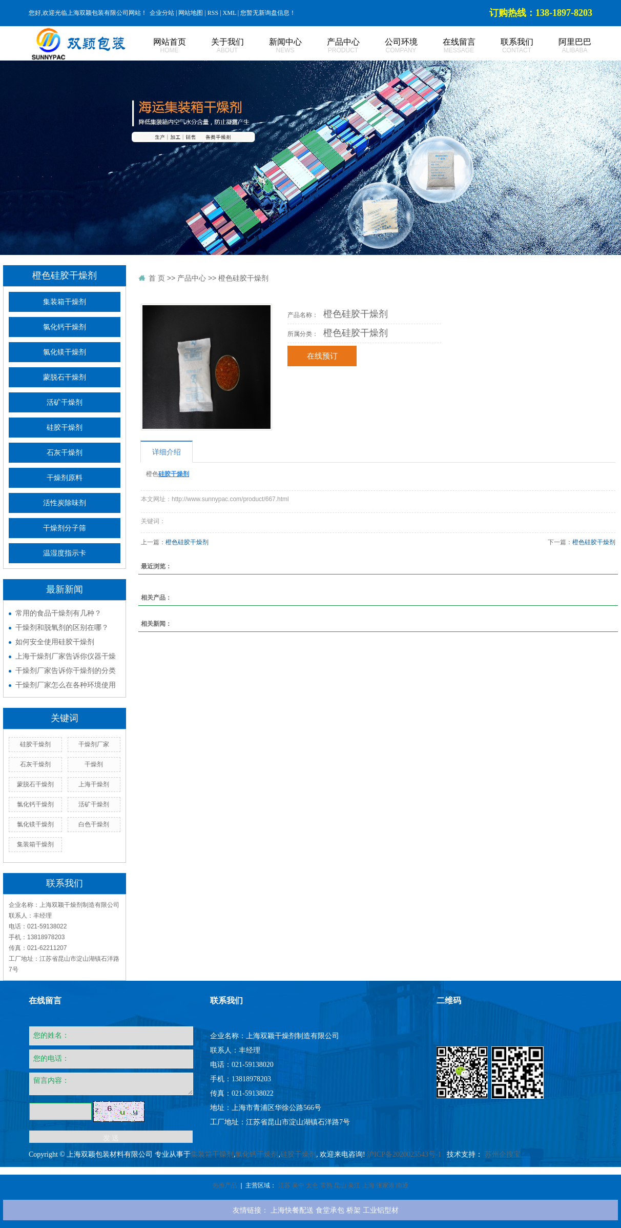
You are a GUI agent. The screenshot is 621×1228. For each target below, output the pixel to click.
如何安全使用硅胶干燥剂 (54, 642)
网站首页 (158, 45)
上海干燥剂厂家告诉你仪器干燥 (65, 656)
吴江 (354, 1185)
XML (229, 12)
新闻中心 (274, 45)
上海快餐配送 (292, 1210)
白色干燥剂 (93, 824)
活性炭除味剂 (64, 503)
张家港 (385, 1185)
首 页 (157, 278)
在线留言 (448, 45)
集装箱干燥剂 (64, 302)
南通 (402, 1185)
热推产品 (225, 1185)
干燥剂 (94, 764)
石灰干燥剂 (64, 453)
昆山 (340, 1185)
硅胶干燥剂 (64, 427)
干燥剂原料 (64, 478)
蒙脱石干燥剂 (64, 377)
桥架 (353, 1210)
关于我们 (216, 45)
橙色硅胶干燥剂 (243, 278)
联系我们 (505, 45)
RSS (213, 12)
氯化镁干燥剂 (64, 352)
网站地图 (190, 12)
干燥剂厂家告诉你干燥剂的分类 (65, 670)
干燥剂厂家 (93, 744)
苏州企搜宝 (503, 1154)
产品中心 (332, 45)
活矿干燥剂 (64, 402)
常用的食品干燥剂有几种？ (58, 613)
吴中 (298, 1185)
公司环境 (390, 45)
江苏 (284, 1185)
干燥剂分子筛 (64, 528)
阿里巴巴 (563, 45)
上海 (368, 1185)
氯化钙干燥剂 (64, 327)
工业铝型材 (381, 1210)
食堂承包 (330, 1210)
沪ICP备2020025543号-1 (404, 1154)
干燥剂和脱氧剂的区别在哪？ (62, 627)
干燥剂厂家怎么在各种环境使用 (65, 685)
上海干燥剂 (93, 784)
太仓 (312, 1185)
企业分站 (162, 12)
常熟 (326, 1185)
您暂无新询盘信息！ (268, 12)
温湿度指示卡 (64, 553)
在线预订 (322, 356)
